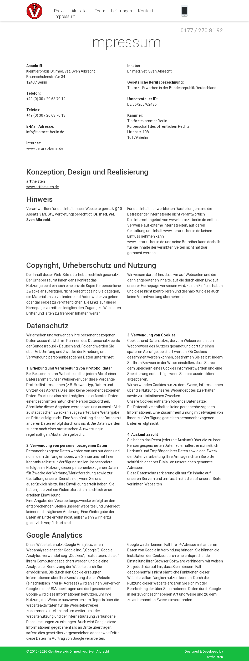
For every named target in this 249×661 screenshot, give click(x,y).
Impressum (64, 16)
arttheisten (215, 657)
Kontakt (145, 10)
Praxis (59, 10)
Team (100, 10)
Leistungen (121, 10)
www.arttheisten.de (42, 187)
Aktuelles (80, 10)
